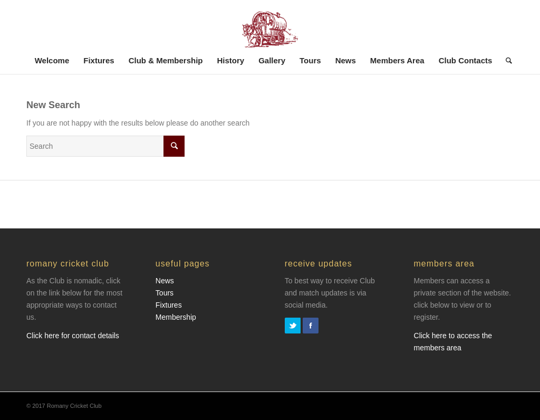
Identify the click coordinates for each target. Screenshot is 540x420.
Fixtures (169, 305)
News (165, 280)
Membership (176, 317)
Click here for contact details (72, 335)
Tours (164, 293)
